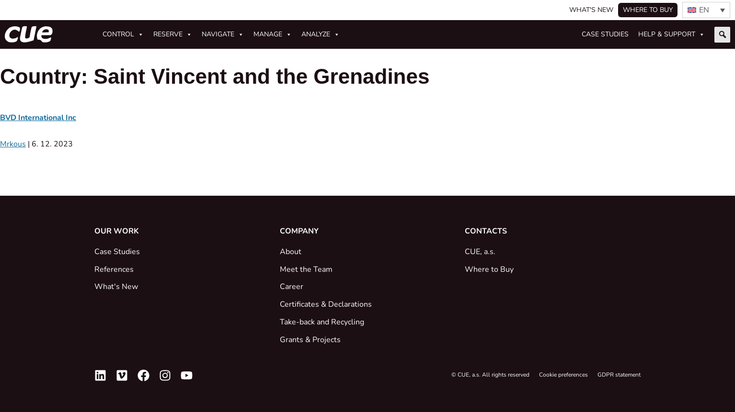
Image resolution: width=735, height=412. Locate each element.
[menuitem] (706, 10)
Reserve (172, 34)
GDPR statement (619, 375)
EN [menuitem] (704, 10)
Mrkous (13, 144)
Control (123, 34)
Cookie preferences (563, 375)
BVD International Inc (38, 117)
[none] (706, 10)
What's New (591, 9)
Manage (272, 34)
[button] (722, 35)
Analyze (320, 34)
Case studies (605, 34)
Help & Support (671, 34)
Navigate (223, 34)
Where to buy (648, 9)
